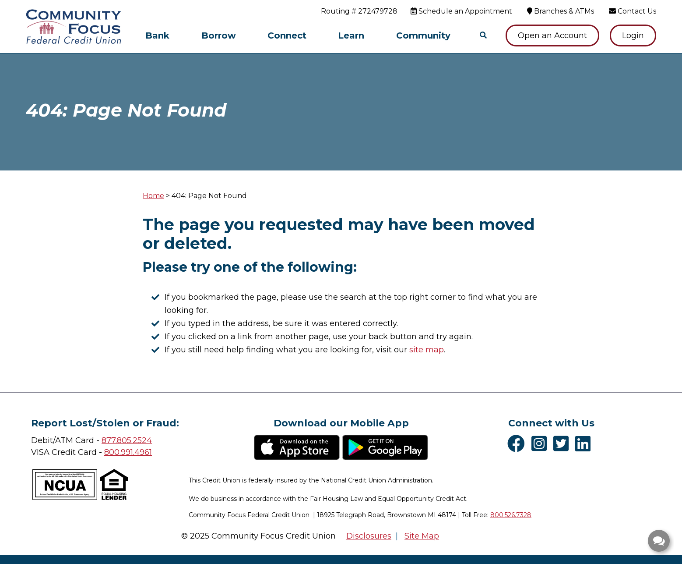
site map (426, 350)
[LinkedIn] (585, 443)
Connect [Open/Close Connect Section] (286, 35)
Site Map (421, 536)
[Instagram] (541, 443)
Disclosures (368, 536)
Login (633, 35)
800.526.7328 (510, 515)
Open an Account (552, 35)
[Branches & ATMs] (560, 11)
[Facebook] (518, 443)
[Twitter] (563, 443)
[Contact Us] (632, 11)
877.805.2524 (127, 440)
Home (153, 196)
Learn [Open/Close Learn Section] (351, 35)
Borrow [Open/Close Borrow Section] (218, 35)
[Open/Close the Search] (483, 35)
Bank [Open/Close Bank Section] (157, 35)
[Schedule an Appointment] (461, 11)
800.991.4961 (128, 452)
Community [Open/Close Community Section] (423, 35)
